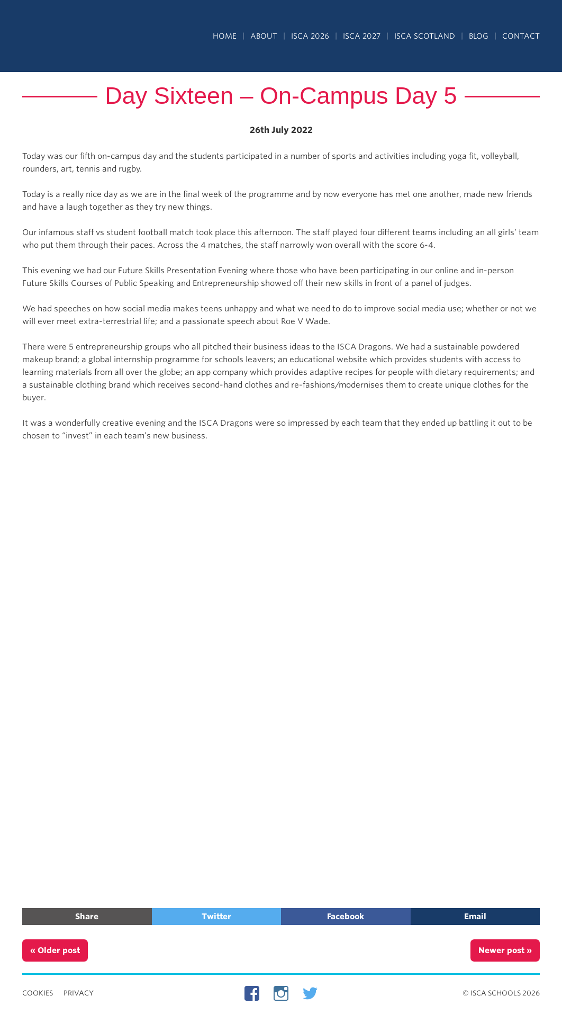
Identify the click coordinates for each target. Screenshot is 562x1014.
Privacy (79, 993)
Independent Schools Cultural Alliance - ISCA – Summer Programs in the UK (71, 37)
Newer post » (505, 950)
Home (225, 36)
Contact (521, 36)
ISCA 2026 (310, 36)
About (263, 36)
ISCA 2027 (361, 36)
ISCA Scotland (424, 36)
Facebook (345, 916)
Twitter (216, 916)
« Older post (55, 950)
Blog (478, 36)
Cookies (37, 993)
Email (475, 916)
